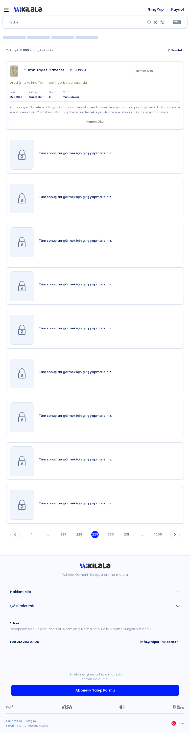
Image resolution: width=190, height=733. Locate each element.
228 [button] (79, 534)
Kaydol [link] (177, 9)
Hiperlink (12, 726)
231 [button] (126, 534)
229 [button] (95, 534)
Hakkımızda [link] (14, 721)
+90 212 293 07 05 (24, 641)
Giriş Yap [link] (156, 9)
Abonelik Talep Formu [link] (95, 690)
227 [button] (63, 534)
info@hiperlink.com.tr (159, 641)
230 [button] (111, 534)
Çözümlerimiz (22, 605)
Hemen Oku (165, 71)
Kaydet (175, 50)
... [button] (48, 534)
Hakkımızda (20, 591)
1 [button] (31, 534)
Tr (176, 723)
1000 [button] (158, 534)
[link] (15, 71)
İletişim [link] (31, 721)
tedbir (14, 22)
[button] (27, 9)
